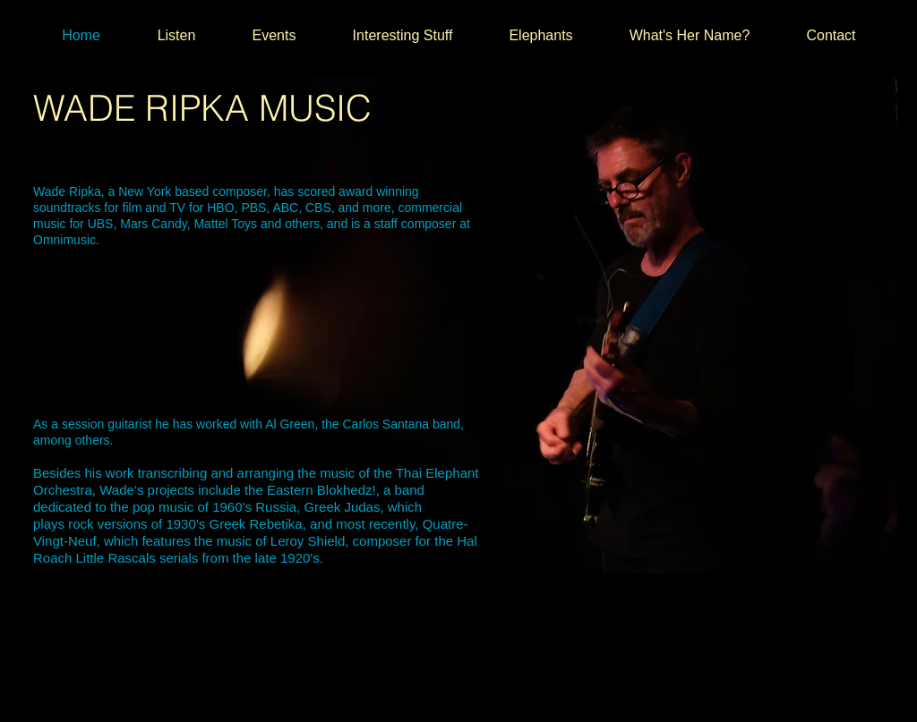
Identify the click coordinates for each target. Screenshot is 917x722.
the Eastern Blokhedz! (308, 489)
